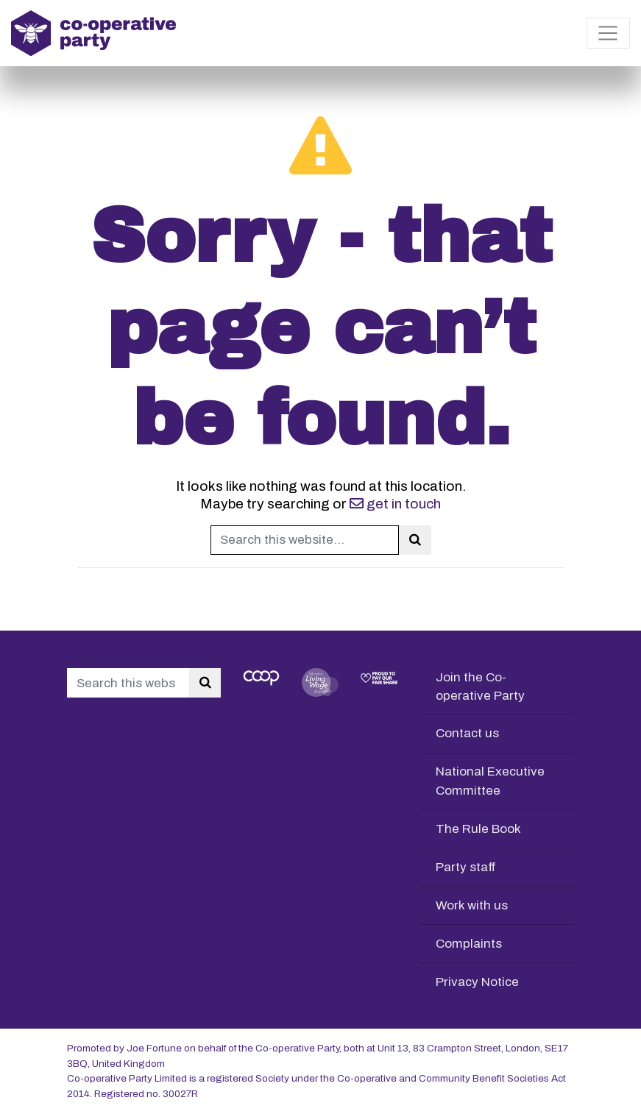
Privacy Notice (477, 982)
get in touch (395, 503)
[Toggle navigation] (608, 33)
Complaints (469, 944)
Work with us (472, 905)
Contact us (467, 733)
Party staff (466, 867)
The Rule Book (478, 829)
